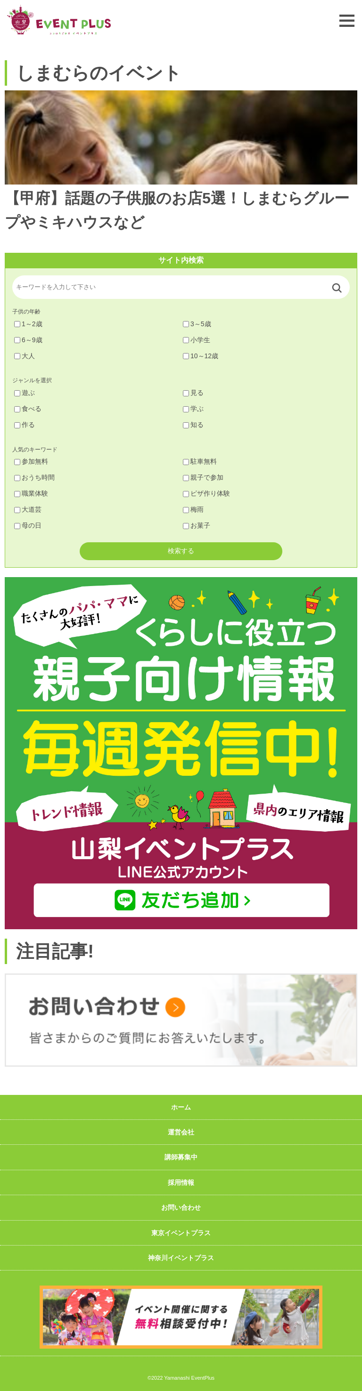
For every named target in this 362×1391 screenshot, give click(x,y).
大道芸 (27, 509)
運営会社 (181, 1132)
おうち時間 (34, 477)
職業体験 (31, 493)
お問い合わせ (181, 1207)
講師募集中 (181, 1157)
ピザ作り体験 (206, 493)
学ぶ (193, 408)
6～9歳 (28, 340)
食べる (27, 408)
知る (193, 424)
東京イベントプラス (181, 1233)
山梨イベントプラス (59, 19)
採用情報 (181, 1182)
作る (24, 424)
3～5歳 (197, 324)
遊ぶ (24, 392)
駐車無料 (200, 461)
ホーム (181, 1107)
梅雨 (193, 509)
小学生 (196, 340)
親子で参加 (203, 477)
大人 (24, 356)
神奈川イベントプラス (181, 1258)
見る (193, 392)
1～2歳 (28, 324)
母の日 (27, 525)
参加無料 (31, 461)
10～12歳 (200, 356)
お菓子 (196, 525)
